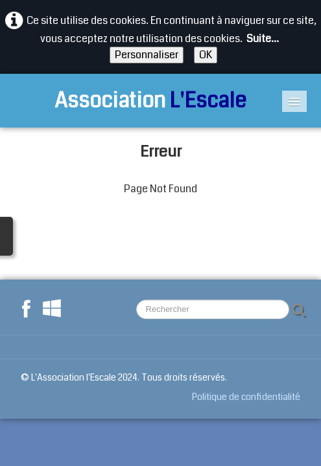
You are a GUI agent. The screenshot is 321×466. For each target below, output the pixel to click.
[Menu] (294, 101)
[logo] (134, 100)
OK (205, 54)
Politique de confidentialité (246, 396)
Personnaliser (146, 54)
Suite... (262, 38)
